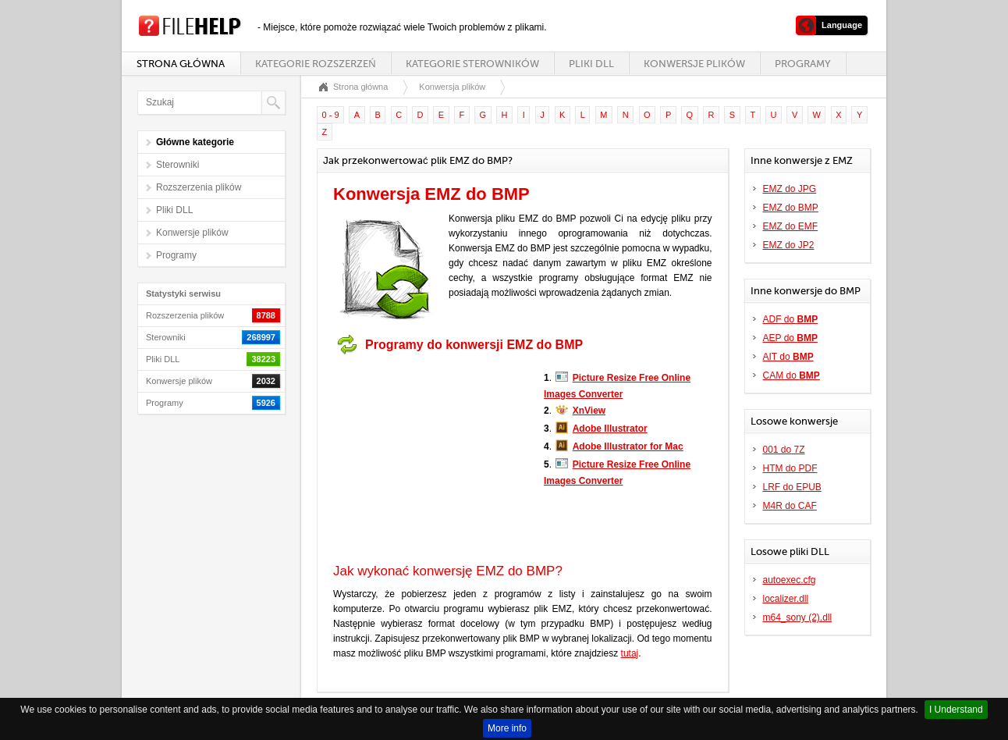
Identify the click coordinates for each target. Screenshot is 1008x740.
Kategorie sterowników (472, 63)
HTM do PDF (790, 468)
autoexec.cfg (789, 580)
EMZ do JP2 (789, 245)
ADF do (790, 319)
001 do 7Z (784, 449)
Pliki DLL (591, 63)
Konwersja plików (452, 86)
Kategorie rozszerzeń (315, 63)
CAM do (791, 375)
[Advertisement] (430, 459)
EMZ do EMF (790, 226)
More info (507, 728)
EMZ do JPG (790, 188)
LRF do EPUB (792, 487)
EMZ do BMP (790, 207)
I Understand (956, 709)
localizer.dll (786, 598)
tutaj (630, 653)
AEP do (790, 338)
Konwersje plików (694, 63)
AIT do (788, 356)
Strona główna (181, 63)
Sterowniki (177, 164)
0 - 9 (330, 114)
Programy (803, 63)
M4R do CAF (790, 505)
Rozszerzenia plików (198, 187)
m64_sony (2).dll (797, 617)
